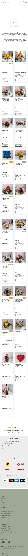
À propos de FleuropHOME (6, 509)
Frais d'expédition (20, 75)
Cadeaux (2, 502)
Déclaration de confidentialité (6, 517)
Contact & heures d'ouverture (6, 526)
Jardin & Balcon (4, 494)
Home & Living (3, 491)
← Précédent (4, 416)
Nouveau (2, 504)
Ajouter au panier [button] (5, 81)
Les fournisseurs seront (5, 513)
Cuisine (2, 496)
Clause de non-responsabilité (6, 519)
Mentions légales (4, 521)
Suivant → (24, 416)
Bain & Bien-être (4, 498)
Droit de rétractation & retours (6, 530)
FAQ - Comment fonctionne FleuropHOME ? (9, 532)
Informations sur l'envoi (5, 528)
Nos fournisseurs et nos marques (7, 511)
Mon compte (3, 534)
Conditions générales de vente (6, 515)
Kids (2, 500)
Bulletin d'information (5, 536)
